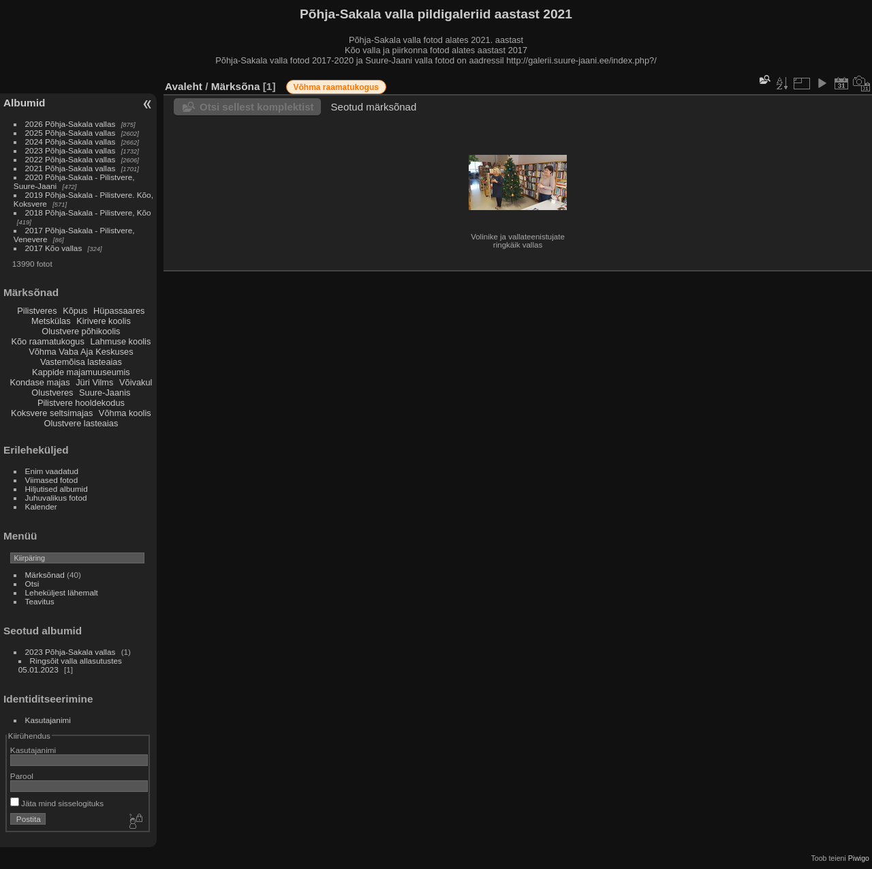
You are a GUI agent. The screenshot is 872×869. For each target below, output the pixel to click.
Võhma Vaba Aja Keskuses (81, 352)
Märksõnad (45, 574)
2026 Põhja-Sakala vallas (70, 123)
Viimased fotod (51, 479)
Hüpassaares (118, 311)
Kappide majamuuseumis (81, 372)
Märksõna (235, 86)
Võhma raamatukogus (336, 87)
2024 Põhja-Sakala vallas (70, 141)
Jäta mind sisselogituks (57, 803)
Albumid (24, 102)
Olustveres (52, 392)
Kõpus (75, 311)
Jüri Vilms (94, 382)
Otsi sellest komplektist (257, 107)
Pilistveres (37, 311)
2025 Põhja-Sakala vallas (70, 132)
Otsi (32, 583)
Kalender (41, 506)
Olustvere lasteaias (81, 423)
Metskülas (51, 321)
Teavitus (39, 601)
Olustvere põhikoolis (81, 331)
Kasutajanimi (48, 720)
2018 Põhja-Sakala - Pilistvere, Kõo (88, 212)
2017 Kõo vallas (53, 248)
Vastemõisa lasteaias (81, 362)
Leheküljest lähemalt (61, 592)
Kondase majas (39, 382)
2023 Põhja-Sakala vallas (70, 150)
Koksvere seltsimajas (52, 413)
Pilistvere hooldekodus (81, 403)
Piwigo (858, 858)
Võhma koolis (125, 413)
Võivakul (135, 382)
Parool (21, 775)
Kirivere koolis (103, 321)
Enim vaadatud (52, 471)
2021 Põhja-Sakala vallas (70, 168)
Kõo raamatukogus (47, 341)
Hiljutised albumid (56, 488)
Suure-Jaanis (104, 392)
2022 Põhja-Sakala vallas (70, 159)
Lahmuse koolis (120, 341)
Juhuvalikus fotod (56, 497)
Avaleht (183, 86)
